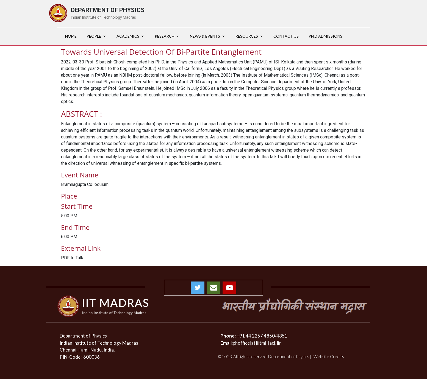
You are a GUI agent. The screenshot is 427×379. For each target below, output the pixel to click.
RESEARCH (164, 36)
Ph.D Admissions (325, 36)
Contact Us (286, 36)
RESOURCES (246, 36)
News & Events (205, 36)
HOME (71, 36)
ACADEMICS (128, 36)
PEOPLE (94, 36)
